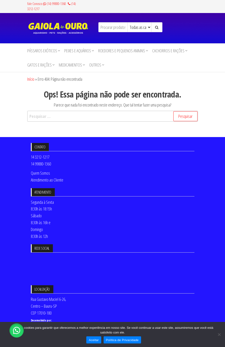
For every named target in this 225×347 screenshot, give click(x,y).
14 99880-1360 (41, 164)
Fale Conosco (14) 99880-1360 (46, 3)
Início (30, 79)
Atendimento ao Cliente (47, 180)
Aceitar (94, 340)
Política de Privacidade (122, 340)
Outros (95, 65)
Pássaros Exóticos (42, 50)
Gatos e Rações (39, 65)
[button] (16, 330)
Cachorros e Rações (168, 50)
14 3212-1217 (40, 157)
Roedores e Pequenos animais (121, 50)
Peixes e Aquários (77, 50)
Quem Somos (40, 173)
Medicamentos (70, 65)
